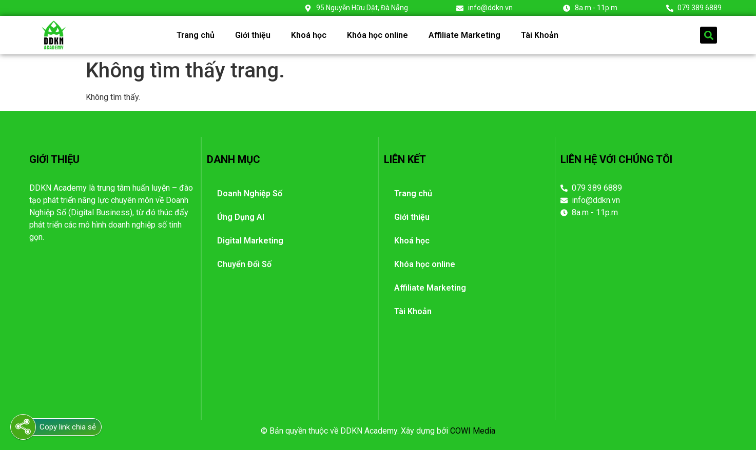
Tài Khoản (539, 35)
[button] (708, 35)
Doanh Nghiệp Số (249, 193)
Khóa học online (377, 35)
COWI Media (472, 431)
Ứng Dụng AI (240, 217)
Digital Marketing (250, 241)
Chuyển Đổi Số (244, 264)
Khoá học (308, 35)
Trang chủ (196, 35)
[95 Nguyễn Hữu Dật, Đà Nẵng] (643, 306)
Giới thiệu (252, 35)
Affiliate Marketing (464, 35)
